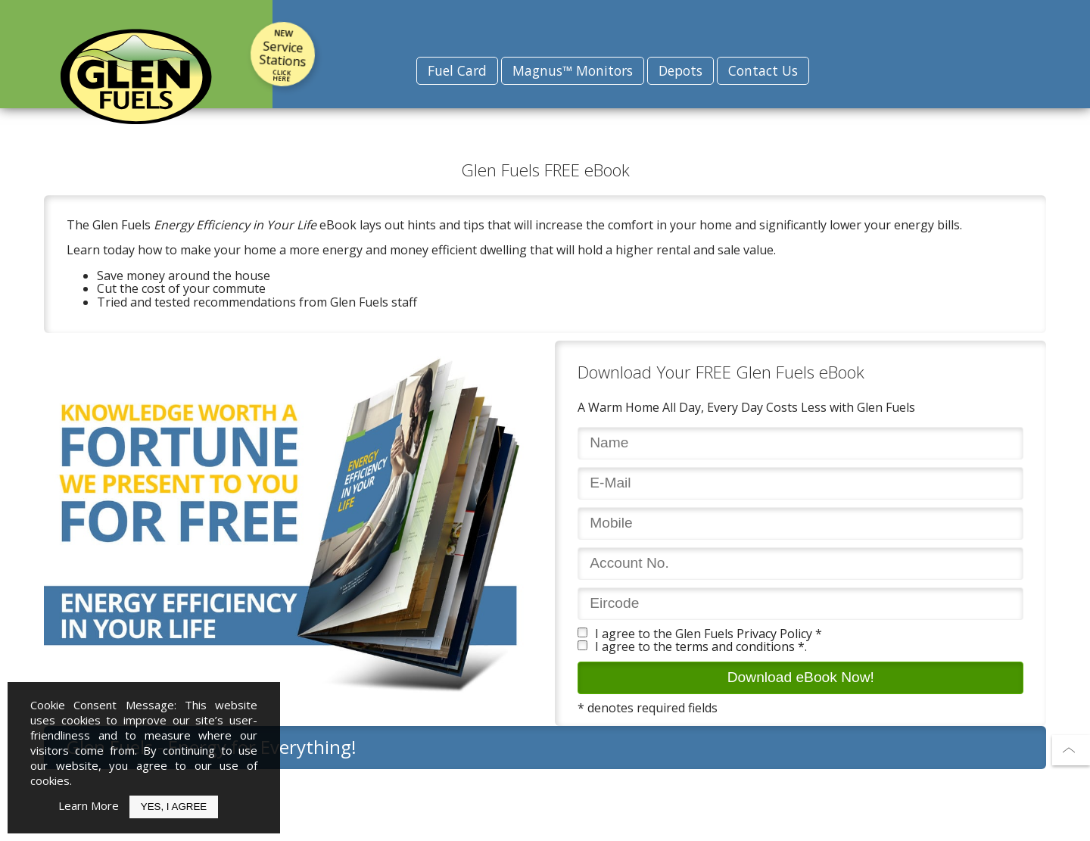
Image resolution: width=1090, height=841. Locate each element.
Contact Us (763, 70)
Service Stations (282, 55)
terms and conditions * (740, 646)
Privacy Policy (774, 633)
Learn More (88, 805)
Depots (680, 70)
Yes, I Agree (174, 806)
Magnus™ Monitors (572, 70)
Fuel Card (457, 70)
